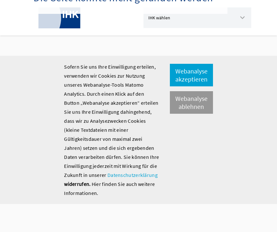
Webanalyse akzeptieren (191, 75)
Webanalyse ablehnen (191, 102)
